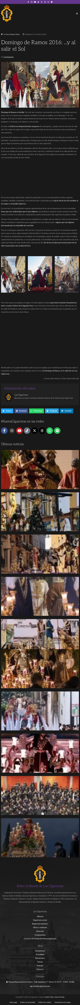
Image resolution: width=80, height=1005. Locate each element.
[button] (77, 13)
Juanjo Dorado (59, 997)
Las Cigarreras (8, 57)
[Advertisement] (40, 624)
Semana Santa (15, 34)
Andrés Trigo (49, 997)
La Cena (6, 34)
